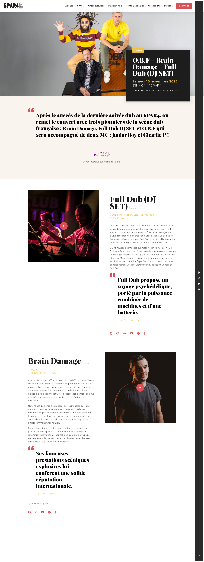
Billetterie (184, 6)
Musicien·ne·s (115, 6)
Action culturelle (96, 6)
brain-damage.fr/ (38, 503)
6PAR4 (80, 6)
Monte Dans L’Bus (135, 6)
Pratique (168, 6)
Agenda (69, 6)
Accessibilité (154, 6)
